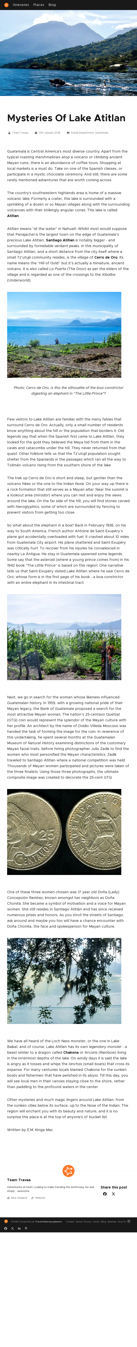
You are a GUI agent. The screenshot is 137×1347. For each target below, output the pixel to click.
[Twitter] (13, 1228)
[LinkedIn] (20, 1228)
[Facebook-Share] (105, 1194)
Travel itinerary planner (48, 1222)
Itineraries (21, 5)
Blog (52, 5)
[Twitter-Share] (113, 1194)
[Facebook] (7, 1228)
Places (38, 5)
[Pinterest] (27, 1228)
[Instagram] (130, 1221)
